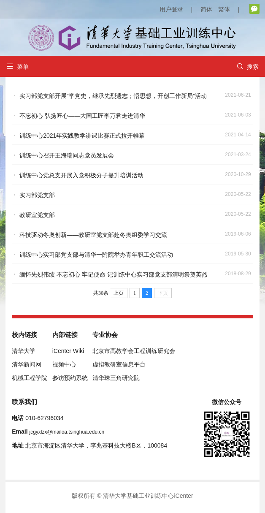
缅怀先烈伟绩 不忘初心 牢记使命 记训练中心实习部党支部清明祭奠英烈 (113, 274)
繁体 (224, 9)
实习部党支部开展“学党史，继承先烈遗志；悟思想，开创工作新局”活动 (112, 95)
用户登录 (171, 9)
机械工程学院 (29, 378)
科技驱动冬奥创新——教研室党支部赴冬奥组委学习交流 (93, 234)
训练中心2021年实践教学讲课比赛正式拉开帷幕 (82, 135)
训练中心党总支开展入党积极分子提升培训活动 (81, 175)
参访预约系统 (70, 378)
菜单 (17, 66)
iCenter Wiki (68, 350)
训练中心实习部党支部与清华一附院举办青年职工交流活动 (96, 254)
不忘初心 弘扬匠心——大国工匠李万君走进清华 (82, 115)
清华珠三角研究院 (116, 378)
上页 (119, 293)
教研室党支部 (37, 215)
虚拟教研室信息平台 (119, 364)
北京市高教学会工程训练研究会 (133, 350)
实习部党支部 (37, 195)
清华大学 (23, 350)
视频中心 (64, 364)
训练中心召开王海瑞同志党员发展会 (66, 155)
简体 (206, 9)
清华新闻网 (26, 364)
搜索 (248, 66)
